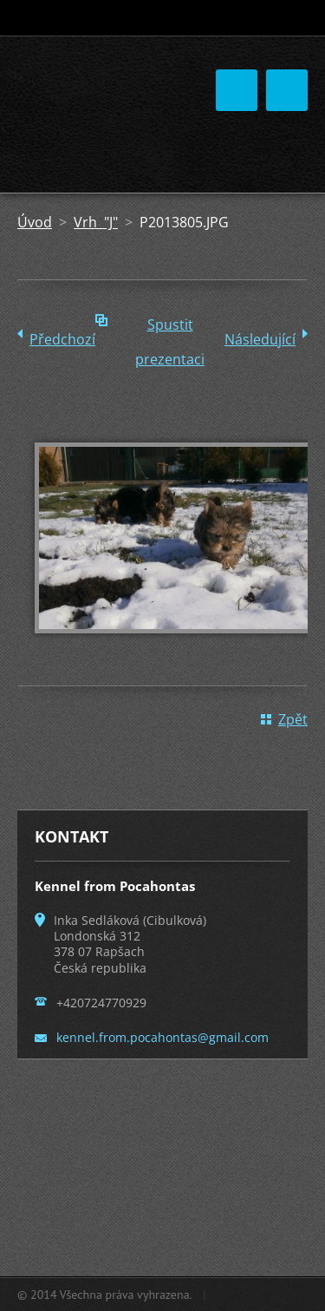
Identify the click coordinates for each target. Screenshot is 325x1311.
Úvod (34, 222)
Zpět (293, 719)
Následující (260, 339)
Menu (287, 90)
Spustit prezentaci (170, 328)
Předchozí (62, 339)
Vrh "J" (96, 222)
